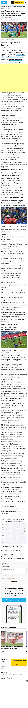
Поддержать (19, 2)
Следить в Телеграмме (14, 600)
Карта (2, 668)
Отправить (14, 581)
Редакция (3, 666)
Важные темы (5, 6)
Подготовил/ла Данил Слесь (9, 550)
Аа (12, 2)
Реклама (3, 664)
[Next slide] (26, 6)
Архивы (3, 661)
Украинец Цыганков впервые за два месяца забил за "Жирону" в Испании (12, 648)
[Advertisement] (14, 78)
